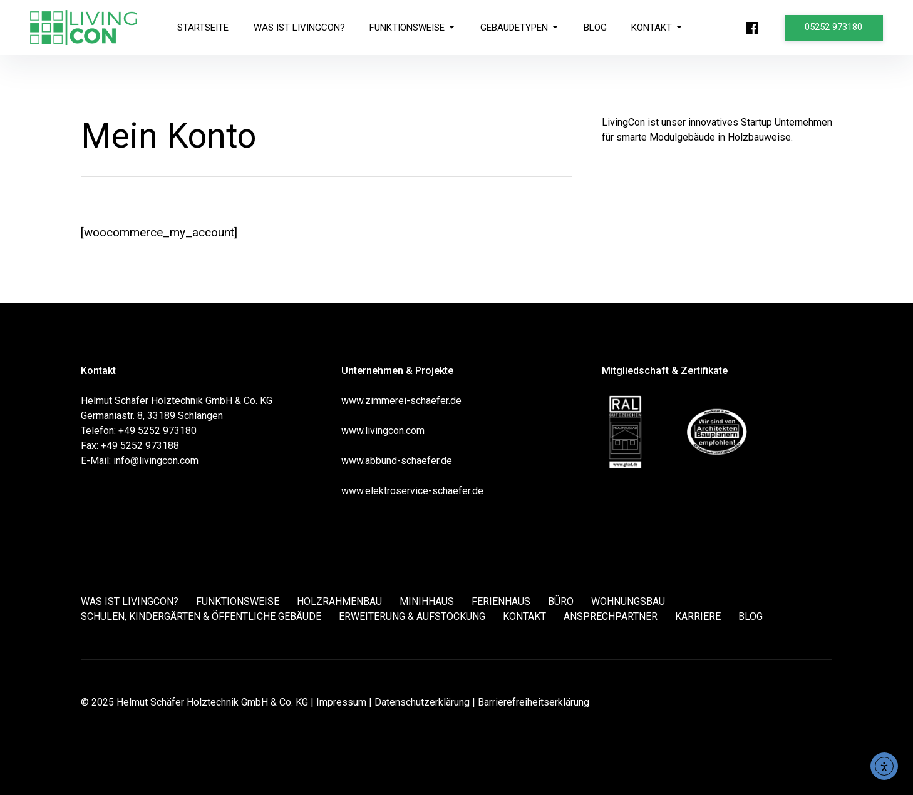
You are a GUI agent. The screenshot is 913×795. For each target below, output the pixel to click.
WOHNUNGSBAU (628, 601)
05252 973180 (834, 27)
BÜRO (561, 601)
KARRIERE (698, 616)
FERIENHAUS (501, 601)
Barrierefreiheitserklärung (533, 702)
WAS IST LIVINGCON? (299, 27)
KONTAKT (658, 27)
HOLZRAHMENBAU (339, 601)
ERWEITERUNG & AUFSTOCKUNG (412, 616)
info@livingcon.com (156, 461)
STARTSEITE (203, 27)
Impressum (341, 702)
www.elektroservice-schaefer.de (412, 491)
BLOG (595, 27)
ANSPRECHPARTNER (611, 616)
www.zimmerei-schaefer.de (401, 401)
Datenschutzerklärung (422, 702)
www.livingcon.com (383, 431)
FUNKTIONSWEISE (413, 27)
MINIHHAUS (427, 601)
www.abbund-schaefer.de (396, 461)
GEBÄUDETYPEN (520, 27)
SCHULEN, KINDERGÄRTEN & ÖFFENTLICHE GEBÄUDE (201, 616)
